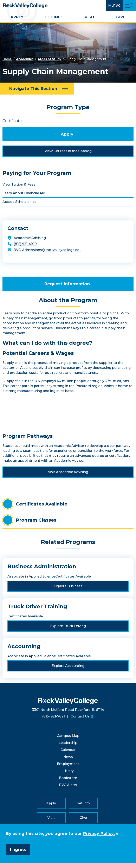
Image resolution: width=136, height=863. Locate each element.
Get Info (54, 17)
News (68, 757)
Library (68, 771)
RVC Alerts (68, 785)
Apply (17, 17)
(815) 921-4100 (25, 244)
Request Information (67, 283)
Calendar (68, 750)
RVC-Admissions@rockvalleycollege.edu (48, 250)
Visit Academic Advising (68, 472)
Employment (68, 764)
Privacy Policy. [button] (99, 833)
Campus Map (68, 736)
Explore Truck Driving (68, 626)
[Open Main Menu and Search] (129, 5)
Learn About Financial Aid (23, 193)
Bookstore (68, 778)
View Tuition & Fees (18, 184)
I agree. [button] (18, 849)
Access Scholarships (19, 202)
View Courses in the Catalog (68, 151)
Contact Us (80, 716)
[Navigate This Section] (37, 89)
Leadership (68, 743)
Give (120, 17)
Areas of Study (49, 59)
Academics (24, 59)
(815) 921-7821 (53, 716)
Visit (90, 17)
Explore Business (68, 586)
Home (7, 59)
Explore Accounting (68, 666)
